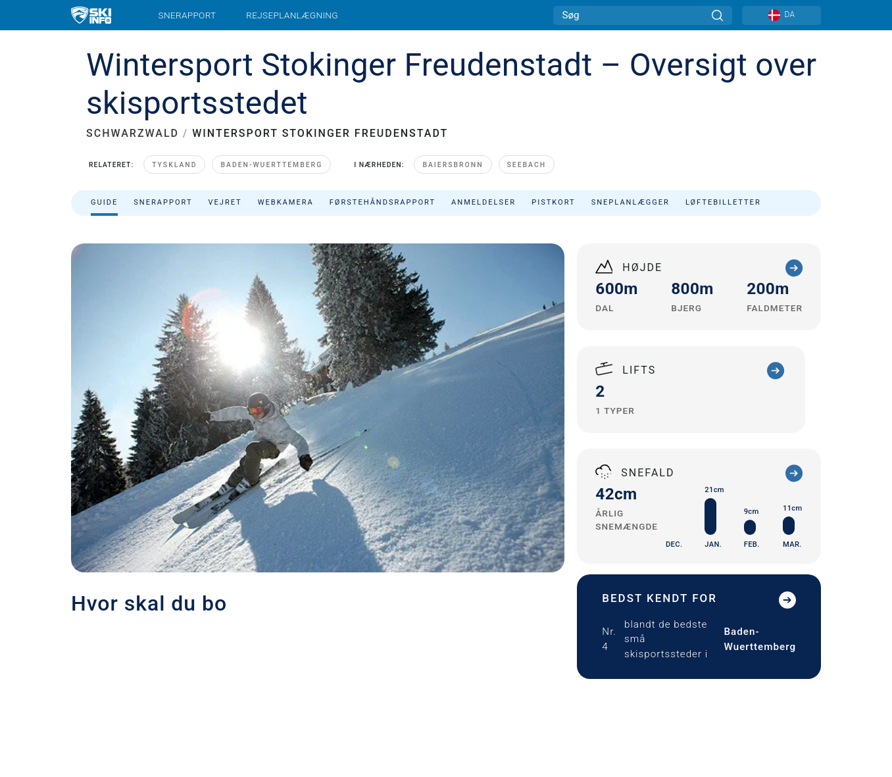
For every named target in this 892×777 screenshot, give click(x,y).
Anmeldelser (483, 202)
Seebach (527, 165)
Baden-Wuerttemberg (271, 165)
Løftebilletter (723, 202)
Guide (104, 202)
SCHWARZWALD (132, 133)
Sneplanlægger (630, 202)
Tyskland (174, 165)
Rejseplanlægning (292, 15)
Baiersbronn (452, 165)
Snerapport (187, 15)
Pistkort (553, 202)
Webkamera (286, 202)
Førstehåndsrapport (382, 202)
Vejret (224, 202)
